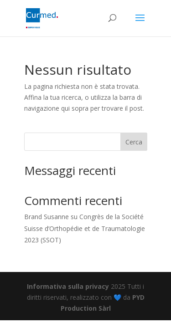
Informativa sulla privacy (68, 286)
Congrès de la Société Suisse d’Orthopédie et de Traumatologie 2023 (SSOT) (84, 228)
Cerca (133, 142)
